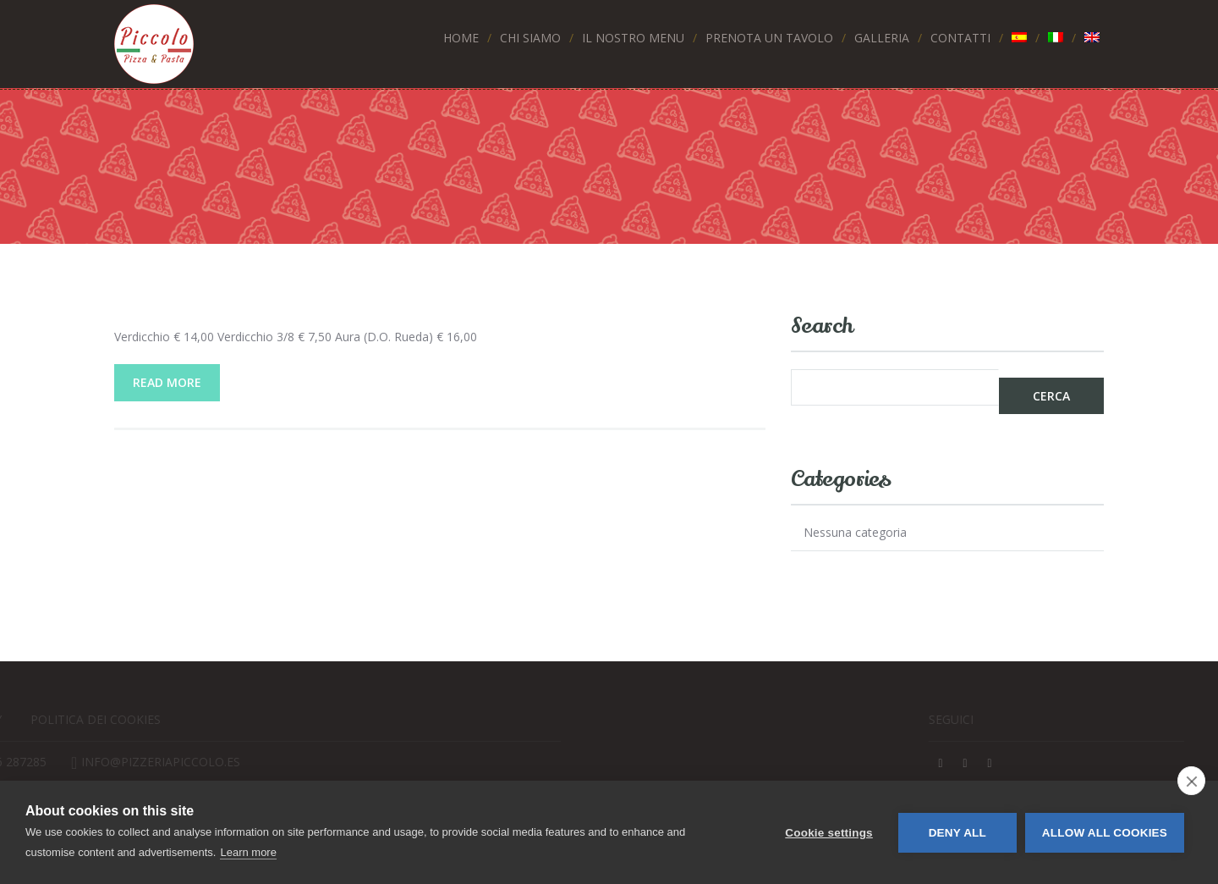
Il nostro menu (633, 38)
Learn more (248, 852)
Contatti (960, 38)
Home (461, 38)
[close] (1191, 780)
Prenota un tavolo (769, 38)
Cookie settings (829, 832)
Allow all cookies (1104, 832)
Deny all (957, 832)
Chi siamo (530, 38)
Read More (167, 382)
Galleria (881, 38)
